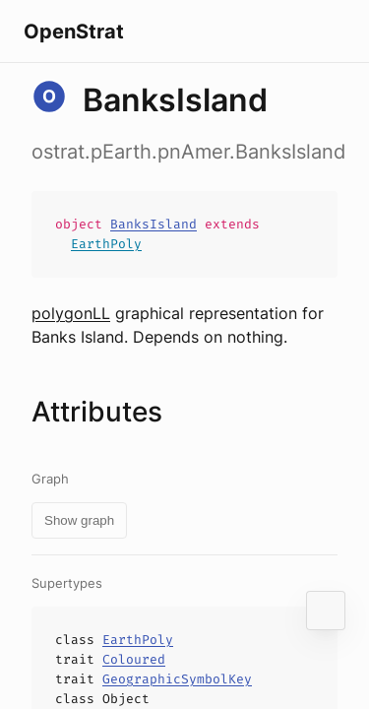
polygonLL (70, 313)
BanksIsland (153, 224)
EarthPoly (106, 243)
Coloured (133, 659)
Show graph (79, 520)
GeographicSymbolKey (177, 679)
